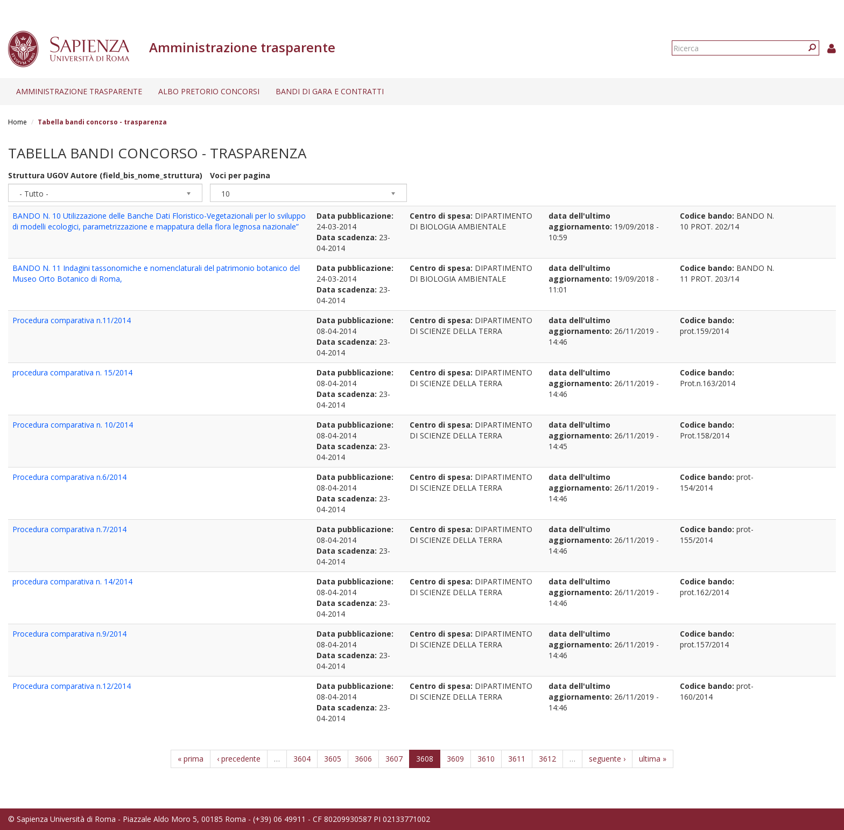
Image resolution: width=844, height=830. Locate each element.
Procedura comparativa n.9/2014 (69, 634)
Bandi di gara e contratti (330, 91)
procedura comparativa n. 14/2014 (72, 581)
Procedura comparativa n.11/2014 (71, 320)
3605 (332, 759)
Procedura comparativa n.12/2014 (71, 686)
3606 (363, 759)
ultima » (652, 759)
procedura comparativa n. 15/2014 (72, 372)
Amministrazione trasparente (79, 91)
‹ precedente (239, 759)
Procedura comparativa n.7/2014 (69, 529)
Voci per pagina (240, 175)
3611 (516, 759)
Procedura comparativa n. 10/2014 (72, 425)
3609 (455, 759)
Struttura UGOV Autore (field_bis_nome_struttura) (105, 175)
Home (17, 122)
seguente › (607, 759)
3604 (302, 759)
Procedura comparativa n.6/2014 (69, 477)
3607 (394, 759)
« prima (190, 759)
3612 (547, 759)
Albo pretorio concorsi (208, 91)
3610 (486, 759)
